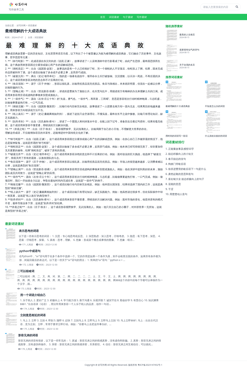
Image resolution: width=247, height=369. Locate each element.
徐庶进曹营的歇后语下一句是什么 (187, 169)
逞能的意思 (174, 184)
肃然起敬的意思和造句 (180, 174)
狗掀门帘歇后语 (177, 164)
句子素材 (128, 17)
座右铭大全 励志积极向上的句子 (186, 179)
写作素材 (142, 17)
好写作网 (21, 25)
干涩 (170, 189)
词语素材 (114, 17)
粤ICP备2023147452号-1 (150, 364)
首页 (102, 17)
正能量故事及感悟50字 (181, 149)
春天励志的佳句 (177, 159)
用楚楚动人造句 (178, 194)
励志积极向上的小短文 (180, 154)
